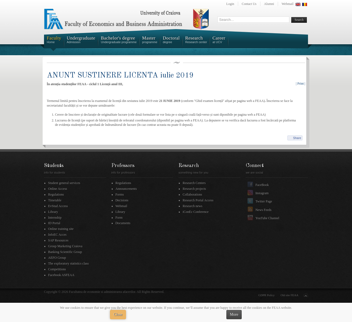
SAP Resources (58, 240)
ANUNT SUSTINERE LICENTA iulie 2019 (120, 75)
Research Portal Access (198, 200)
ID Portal (54, 223)
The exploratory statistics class (68, 263)
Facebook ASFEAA (61, 275)
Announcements (126, 189)
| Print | (300, 83)
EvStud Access (58, 206)
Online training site (61, 229)
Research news (192, 206)
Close (118, 314)
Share (297, 138)
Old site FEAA (289, 295)
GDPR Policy (266, 295)
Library (53, 212)
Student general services (64, 183)
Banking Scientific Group (65, 252)
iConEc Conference (195, 212)
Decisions (122, 200)
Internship (55, 218)
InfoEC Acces (57, 235)
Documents (123, 223)
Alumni (269, 4)
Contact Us (249, 4)
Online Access (57, 189)
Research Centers (194, 183)
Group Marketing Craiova (65, 246)
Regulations (56, 194)
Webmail (287, 4)
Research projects (194, 189)
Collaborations (192, 194)
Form (119, 218)
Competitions (57, 269)
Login (230, 4)
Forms (120, 194)
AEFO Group (57, 258)
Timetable (54, 200)
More (234, 314)
